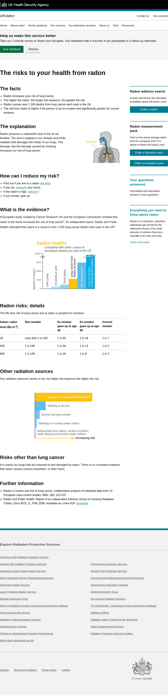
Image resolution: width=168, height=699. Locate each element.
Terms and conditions (25, 670)
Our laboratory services (82, 25)
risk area (45, 183)
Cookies (65, 670)
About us (104, 25)
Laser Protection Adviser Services (18, 592)
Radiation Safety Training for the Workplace (114, 619)
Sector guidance (37, 25)
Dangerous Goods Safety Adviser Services (23, 571)
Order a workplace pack (149, 163)
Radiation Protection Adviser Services (20, 619)
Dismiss (33, 49)
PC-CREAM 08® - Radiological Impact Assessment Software (124, 605)
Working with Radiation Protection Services (23, 564)
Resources (128, 25)
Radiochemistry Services (13, 626)
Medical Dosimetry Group (104, 592)
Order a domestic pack (149, 152)
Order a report (149, 109)
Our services (58, 25)
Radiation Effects (100, 612)
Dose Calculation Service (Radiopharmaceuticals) (27, 578)
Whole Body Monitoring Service (17, 640)
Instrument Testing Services (15, 585)
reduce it (33, 191)
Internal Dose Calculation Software (109, 585)
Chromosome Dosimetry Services (109, 564)
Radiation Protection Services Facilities (112, 633)
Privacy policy (49, 670)
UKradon (7, 16)
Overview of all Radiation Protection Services (24, 557)
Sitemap (4, 670)
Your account (160, 15)
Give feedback (12, 49)
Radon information (140, 242)
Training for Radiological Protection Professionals (26, 633)
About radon (17, 25)
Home (3, 25)
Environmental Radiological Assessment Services (117, 578)
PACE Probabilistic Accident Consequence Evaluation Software (34, 605)
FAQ (115, 25)
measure (21, 187)
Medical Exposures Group (14, 598)
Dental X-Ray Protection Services (109, 571)
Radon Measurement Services (107, 626)
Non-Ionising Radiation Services (108, 598)
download (82, 503)
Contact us (143, 15)
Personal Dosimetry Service (15, 612)
